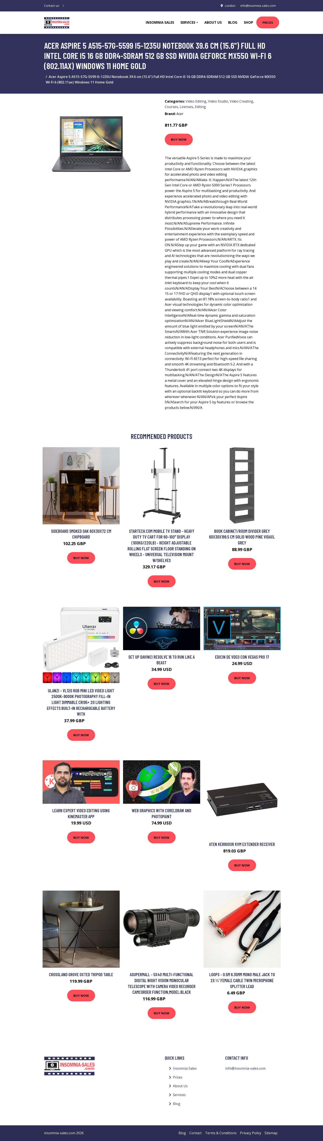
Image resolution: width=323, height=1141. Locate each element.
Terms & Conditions (221, 1133)
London (230, 6)
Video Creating (241, 101)
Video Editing (196, 101)
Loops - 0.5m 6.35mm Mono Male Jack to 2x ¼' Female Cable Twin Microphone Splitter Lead (242, 980)
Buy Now (179, 139)
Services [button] (187, 22)
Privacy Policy (250, 1133)
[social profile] (63, 6)
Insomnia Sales (160, 22)
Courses (171, 106)
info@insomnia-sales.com (258, 6)
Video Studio (218, 101)
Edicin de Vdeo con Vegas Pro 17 (242, 656)
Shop (248, 22)
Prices (267, 22)
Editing (200, 106)
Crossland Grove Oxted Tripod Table (81, 974)
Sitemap (271, 1133)
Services (179, 1094)
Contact (195, 1133)
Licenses (186, 106)
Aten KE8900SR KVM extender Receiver (242, 844)
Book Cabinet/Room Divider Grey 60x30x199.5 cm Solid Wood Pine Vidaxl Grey (242, 536)
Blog (232, 22)
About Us (213, 22)
